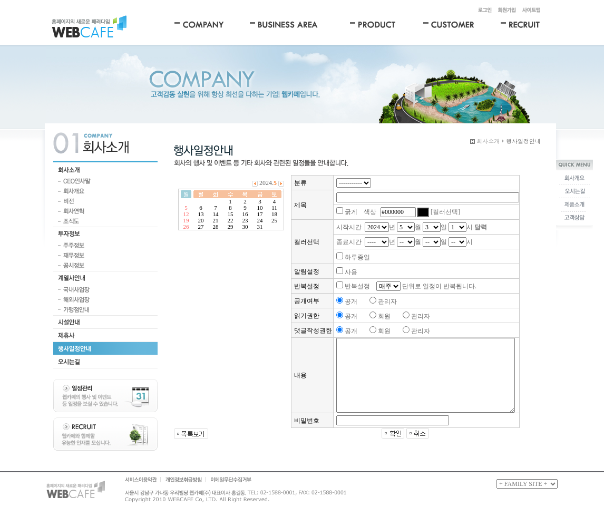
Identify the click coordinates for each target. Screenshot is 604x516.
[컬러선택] (445, 212)
